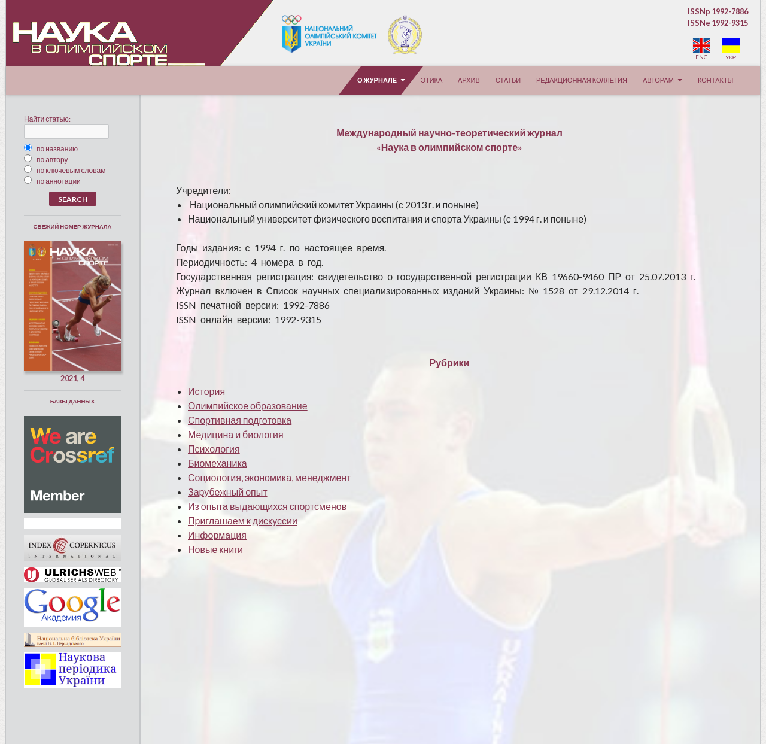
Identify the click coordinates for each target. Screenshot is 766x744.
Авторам (658, 80)
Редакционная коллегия (581, 80)
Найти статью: (47, 118)
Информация (217, 534)
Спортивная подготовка (239, 420)
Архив (469, 80)
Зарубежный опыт (228, 491)
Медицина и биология (236, 434)
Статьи (508, 80)
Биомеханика (217, 463)
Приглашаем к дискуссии (242, 520)
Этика (431, 80)
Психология (214, 448)
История (206, 391)
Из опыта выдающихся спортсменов (267, 506)
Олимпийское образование (248, 405)
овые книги (215, 549)
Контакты (715, 80)
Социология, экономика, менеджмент (269, 477)
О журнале (377, 80)
